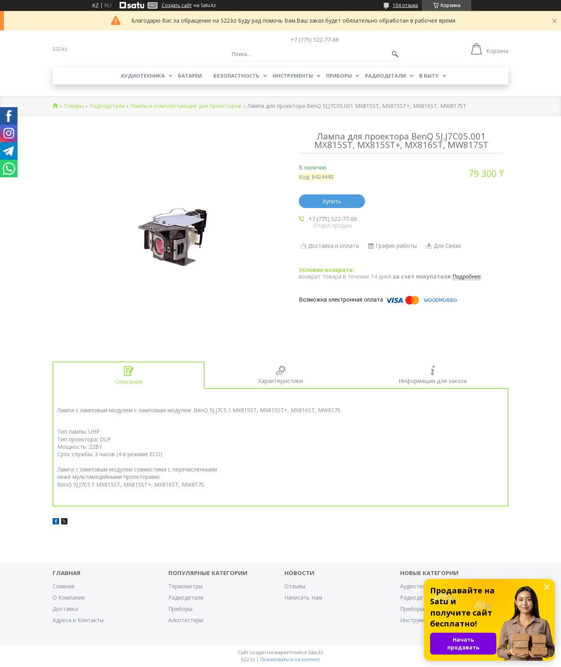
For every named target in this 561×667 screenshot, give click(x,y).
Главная (63, 586)
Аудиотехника (143, 75)
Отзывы (294, 586)
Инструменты (293, 75)
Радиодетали (385, 75)
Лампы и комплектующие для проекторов (186, 106)
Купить (332, 201)
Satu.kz (315, 652)
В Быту (429, 75)
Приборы (339, 75)
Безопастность (236, 75)
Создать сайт (177, 5)
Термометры (185, 586)
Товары (74, 106)
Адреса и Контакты (78, 620)
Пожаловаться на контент (290, 659)
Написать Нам (303, 597)
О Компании (69, 597)
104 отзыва (405, 5)
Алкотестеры (185, 620)
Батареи (190, 75)
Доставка (65, 608)
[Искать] (395, 54)
